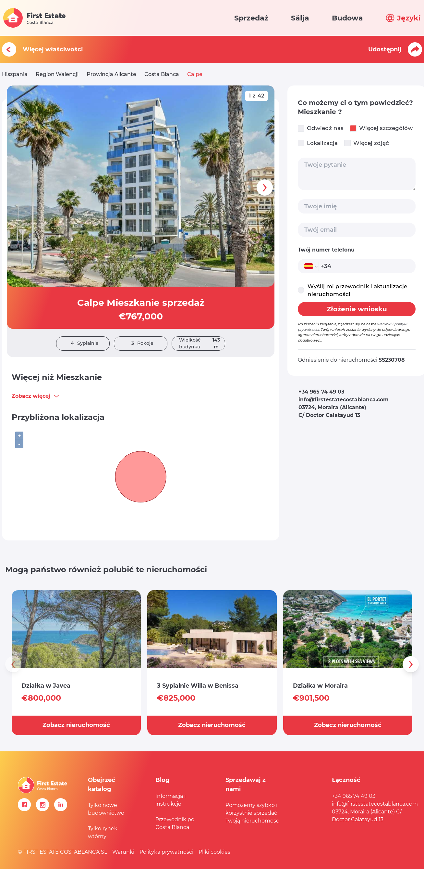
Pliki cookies (214, 852)
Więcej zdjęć (366, 143)
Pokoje (140, 343)
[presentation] (265, 187)
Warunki (123, 852)
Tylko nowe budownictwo (106, 809)
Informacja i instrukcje (170, 800)
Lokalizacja (318, 143)
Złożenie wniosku (357, 309)
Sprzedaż (251, 18)
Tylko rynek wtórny (102, 832)
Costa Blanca (161, 74)
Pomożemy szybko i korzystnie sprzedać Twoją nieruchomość (252, 813)
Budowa (347, 18)
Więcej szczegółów (381, 128)
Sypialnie (83, 343)
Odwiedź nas (321, 128)
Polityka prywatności (166, 852)
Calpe (194, 74)
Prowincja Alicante (111, 74)
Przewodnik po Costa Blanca (174, 823)
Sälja (300, 18)
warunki (384, 324)
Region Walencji (57, 74)
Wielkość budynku (202, 343)
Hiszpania (15, 74)
